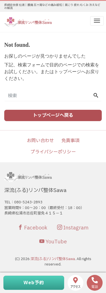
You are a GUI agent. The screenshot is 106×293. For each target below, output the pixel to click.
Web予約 (33, 282)
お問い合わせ (40, 140)
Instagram (72, 228)
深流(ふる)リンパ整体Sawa (53, 259)
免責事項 (70, 140)
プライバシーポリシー (53, 152)
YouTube (53, 242)
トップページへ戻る (53, 115)
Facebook (32, 228)
